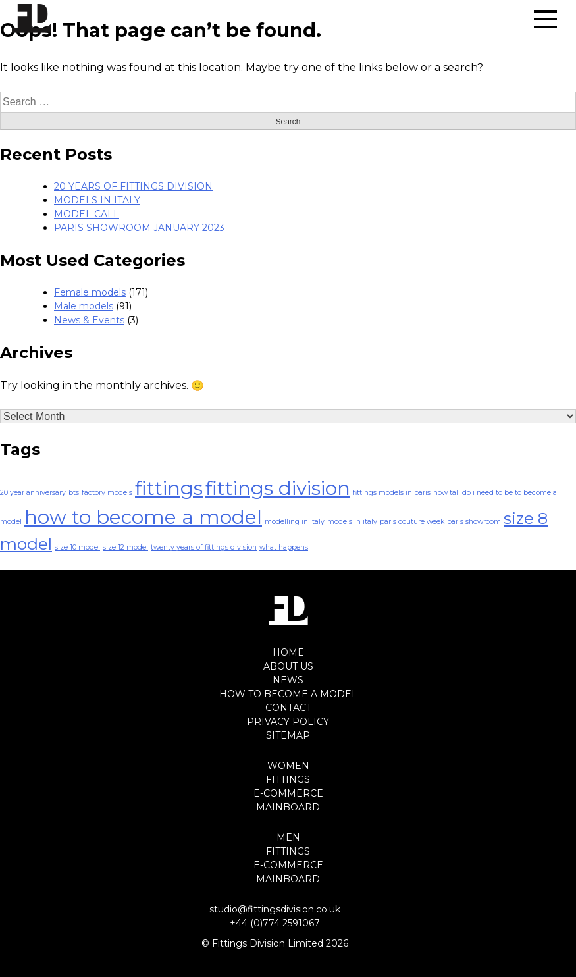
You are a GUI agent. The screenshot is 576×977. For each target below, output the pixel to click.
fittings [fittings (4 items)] (169, 488)
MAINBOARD (288, 807)
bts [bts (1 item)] (73, 492)
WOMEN (288, 766)
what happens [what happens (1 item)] (283, 547)
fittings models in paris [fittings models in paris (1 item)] (392, 492)
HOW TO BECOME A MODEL (288, 694)
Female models (90, 292)
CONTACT (288, 708)
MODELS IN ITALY (97, 200)
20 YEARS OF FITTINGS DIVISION (133, 186)
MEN (288, 837)
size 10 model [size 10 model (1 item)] (77, 547)
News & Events (89, 320)
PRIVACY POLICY (288, 721)
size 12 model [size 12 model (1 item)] (125, 547)
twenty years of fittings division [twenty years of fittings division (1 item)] (204, 547)
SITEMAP (288, 735)
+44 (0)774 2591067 (275, 923)
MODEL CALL (86, 214)
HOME (288, 652)
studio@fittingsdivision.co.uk (274, 909)
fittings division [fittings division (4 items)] (277, 488)
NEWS (288, 680)
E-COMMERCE (288, 793)
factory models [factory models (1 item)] (107, 492)
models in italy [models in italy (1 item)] (352, 521)
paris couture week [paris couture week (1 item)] (412, 521)
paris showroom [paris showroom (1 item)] (474, 521)
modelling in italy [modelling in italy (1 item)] (295, 521)
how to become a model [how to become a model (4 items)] (143, 517)
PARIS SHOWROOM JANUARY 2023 (139, 228)
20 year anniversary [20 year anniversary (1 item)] (33, 492)
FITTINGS (288, 779)
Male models (83, 306)
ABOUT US (288, 666)
